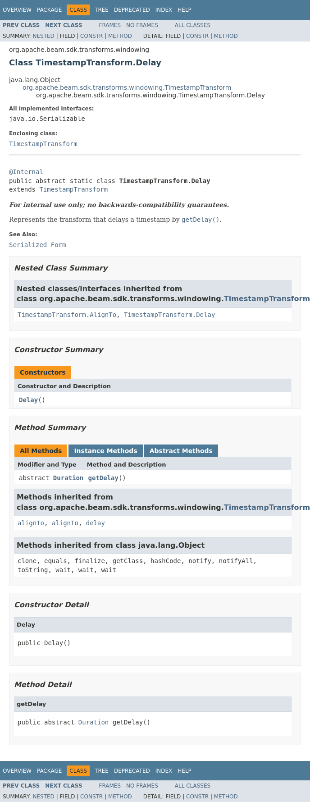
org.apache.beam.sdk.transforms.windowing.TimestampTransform (127, 87)
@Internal (26, 171)
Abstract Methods (181, 450)
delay (95, 523)
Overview (17, 10)
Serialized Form (37, 244)
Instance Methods (105, 450)
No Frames (142, 25)
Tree (102, 10)
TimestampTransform (43, 143)
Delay (28, 399)
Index (164, 10)
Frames (110, 25)
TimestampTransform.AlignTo (67, 314)
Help (184, 10)
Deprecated (132, 10)
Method (120, 36)
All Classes (192, 25)
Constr (91, 36)
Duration (68, 477)
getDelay (103, 477)
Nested (43, 36)
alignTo (31, 523)
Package (49, 10)
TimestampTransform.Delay (169, 314)
